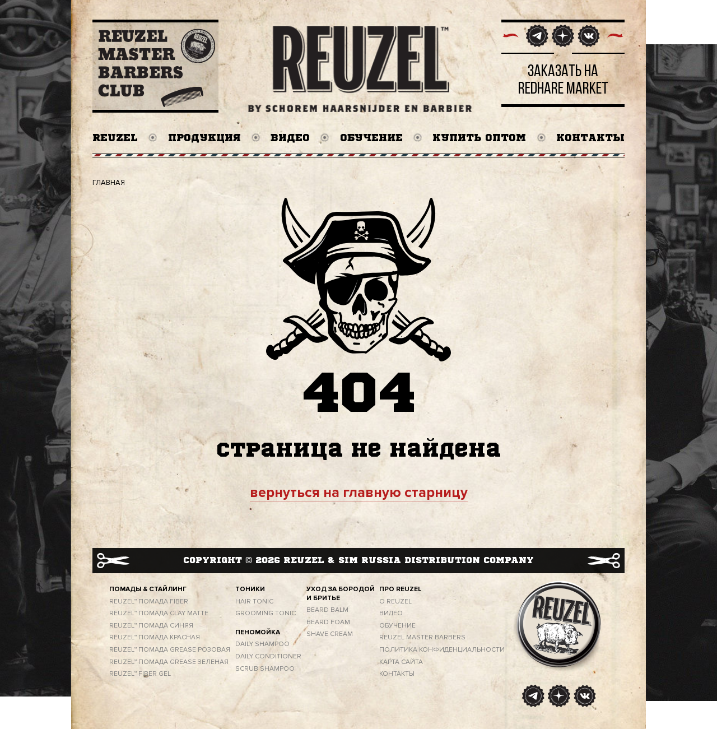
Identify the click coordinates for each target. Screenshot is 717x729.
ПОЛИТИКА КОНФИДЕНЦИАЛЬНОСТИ (442, 650)
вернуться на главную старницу (359, 492)
